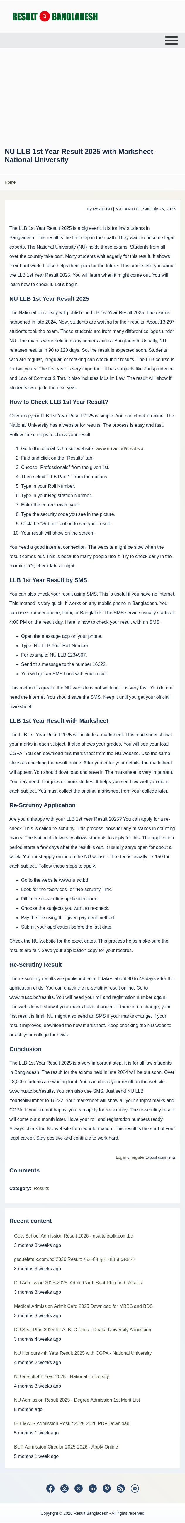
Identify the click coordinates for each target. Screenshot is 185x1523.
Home (10, 182)
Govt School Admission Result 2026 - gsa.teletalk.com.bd (73, 1235)
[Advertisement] (92, 98)
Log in (121, 1157)
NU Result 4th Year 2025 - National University (61, 1376)
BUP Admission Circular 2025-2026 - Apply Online (66, 1446)
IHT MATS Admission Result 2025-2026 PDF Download (71, 1423)
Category (19, 1188)
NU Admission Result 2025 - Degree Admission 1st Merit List (77, 1400)
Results (41, 1188)
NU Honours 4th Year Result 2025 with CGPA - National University (83, 1353)
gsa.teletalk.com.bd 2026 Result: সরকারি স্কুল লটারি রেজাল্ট (74, 1259)
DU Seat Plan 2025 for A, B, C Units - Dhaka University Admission (82, 1329)
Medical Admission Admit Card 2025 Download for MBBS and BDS (83, 1306)
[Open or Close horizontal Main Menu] (92, 40)
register (138, 1157)
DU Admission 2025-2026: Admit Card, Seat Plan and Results (78, 1282)
